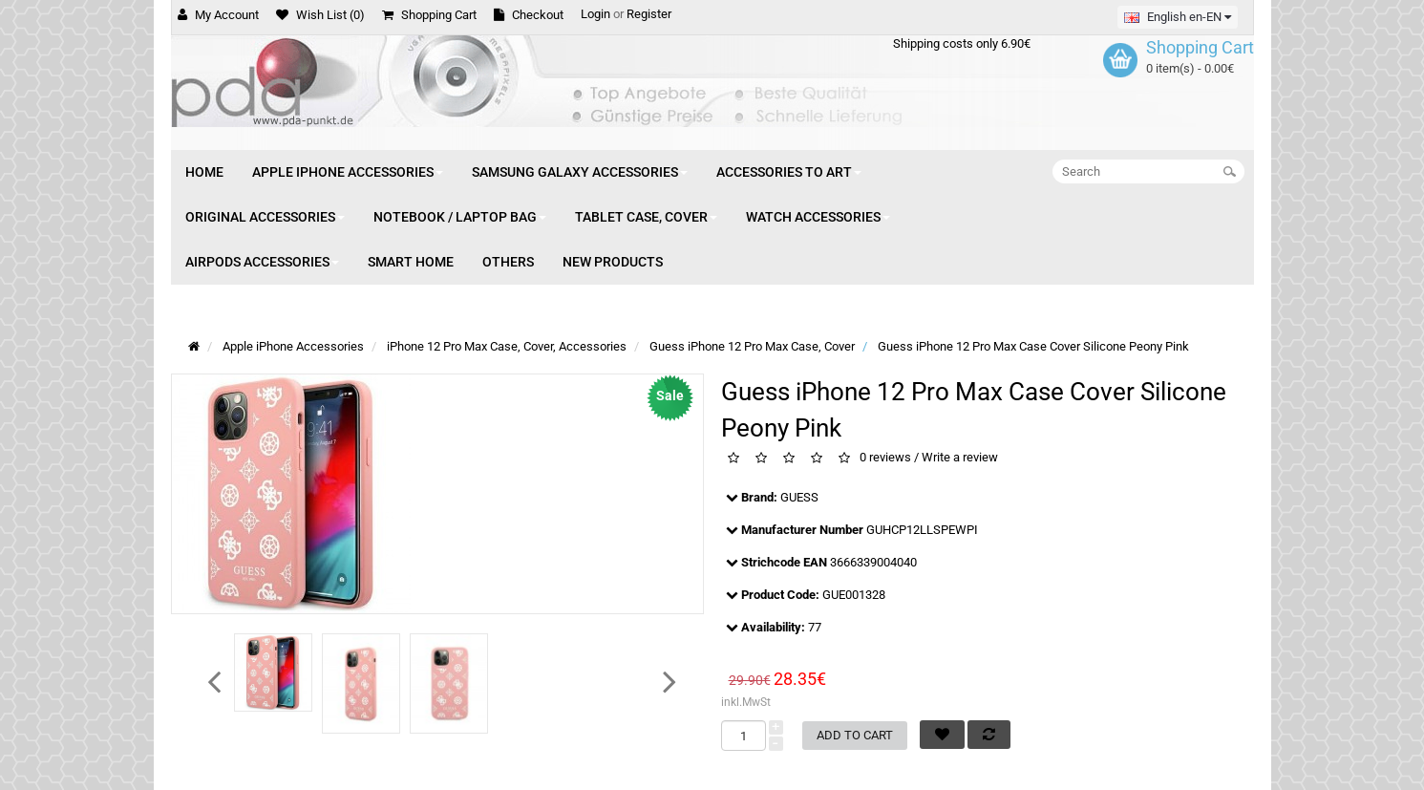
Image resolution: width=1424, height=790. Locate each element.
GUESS (799, 497)
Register (649, 14)
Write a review (960, 458)
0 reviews (885, 458)
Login (595, 14)
